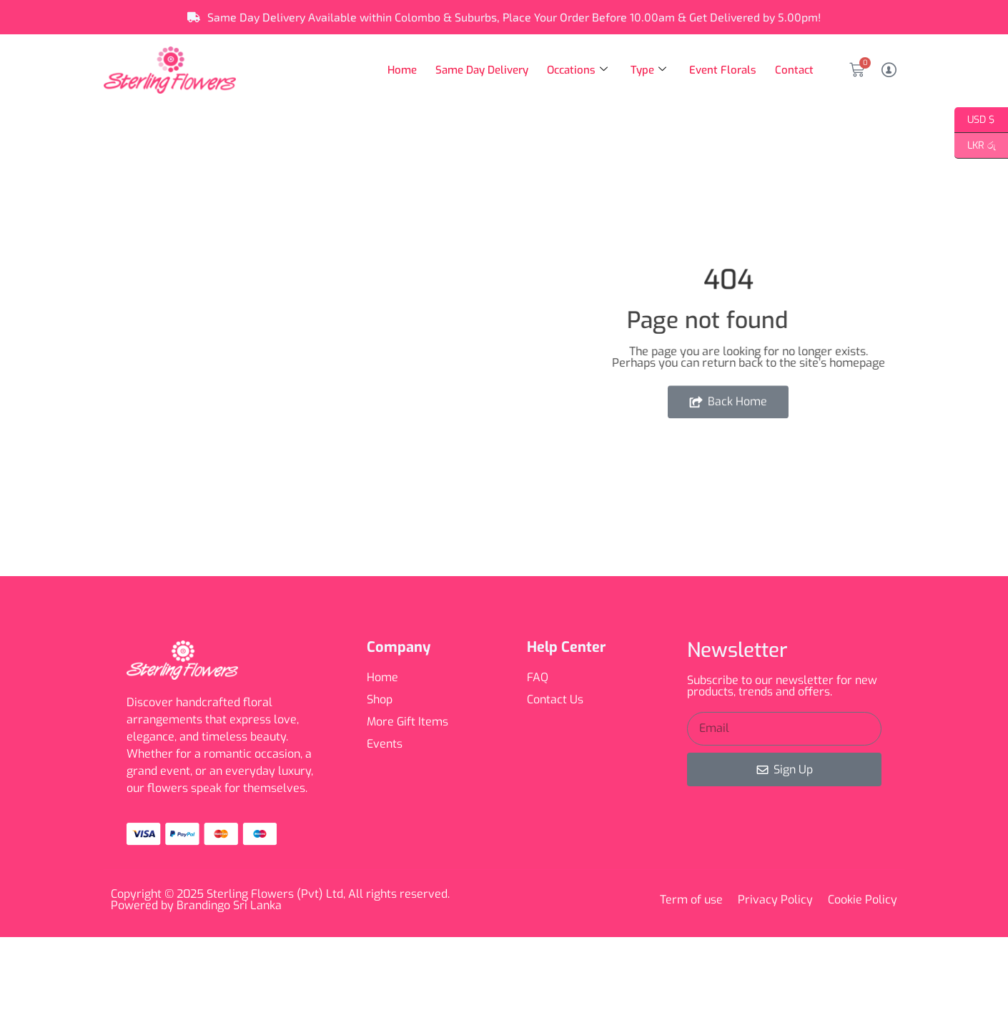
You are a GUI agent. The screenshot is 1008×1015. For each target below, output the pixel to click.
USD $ (974, 120)
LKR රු (975, 146)
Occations (578, 70)
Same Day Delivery (484, 70)
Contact (794, 70)
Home (404, 70)
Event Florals (723, 70)
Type (650, 70)
